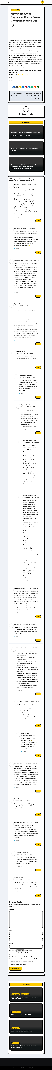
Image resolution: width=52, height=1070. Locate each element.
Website (11, 943)
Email (10, 937)
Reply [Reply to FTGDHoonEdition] (38, 397)
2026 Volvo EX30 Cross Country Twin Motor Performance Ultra (23, 1046)
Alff (15, 624)
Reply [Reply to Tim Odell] (38, 693)
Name (10, 930)
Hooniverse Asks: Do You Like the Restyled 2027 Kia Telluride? (25, 133)
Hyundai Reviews (16, 1012)
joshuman (17, 260)
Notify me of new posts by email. (18, 964)
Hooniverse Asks (15, 9)
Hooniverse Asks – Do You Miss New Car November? (17, 96)
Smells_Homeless (21, 852)
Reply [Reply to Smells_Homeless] (38, 870)
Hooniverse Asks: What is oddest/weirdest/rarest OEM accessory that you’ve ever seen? (25, 165)
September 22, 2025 (27, 152)
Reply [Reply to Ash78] (38, 220)
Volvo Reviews (15, 1042)
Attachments (12, 950)
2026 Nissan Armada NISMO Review (21, 1031)
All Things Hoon (15, 994)
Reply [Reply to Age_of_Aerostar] (38, 343)
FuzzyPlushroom (19, 798)
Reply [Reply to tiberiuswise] (38, 367)
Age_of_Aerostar (19, 304)
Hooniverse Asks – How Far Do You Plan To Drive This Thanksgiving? (33, 96)
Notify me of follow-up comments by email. (21, 961)
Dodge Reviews (25, 994)
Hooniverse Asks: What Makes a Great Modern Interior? (24, 149)
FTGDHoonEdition (24, 375)
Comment (12, 909)
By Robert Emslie (17, 25)
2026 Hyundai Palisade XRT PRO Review (23, 1015)
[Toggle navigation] (8, 2)
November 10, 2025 (25, 135)
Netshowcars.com (23, 74)
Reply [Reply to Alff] (38, 640)
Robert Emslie (27, 114)
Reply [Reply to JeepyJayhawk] (38, 895)
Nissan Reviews (15, 1028)
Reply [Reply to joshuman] (38, 296)
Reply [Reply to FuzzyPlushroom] (38, 814)
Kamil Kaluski (15, 152)
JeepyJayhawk (18, 877)
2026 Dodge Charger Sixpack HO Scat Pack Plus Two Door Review (25, 997)
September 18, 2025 (26, 168)
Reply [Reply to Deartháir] (38, 616)
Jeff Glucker (15, 135)
